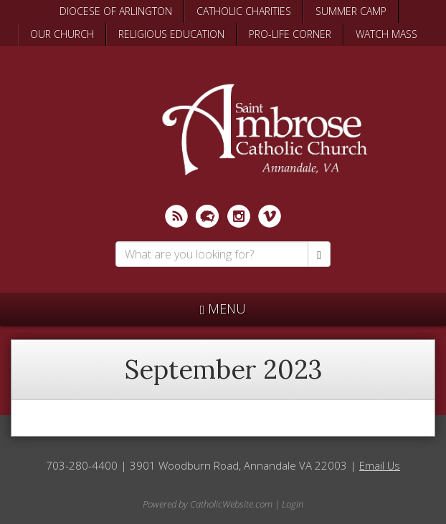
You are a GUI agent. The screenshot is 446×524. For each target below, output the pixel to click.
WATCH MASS (386, 34)
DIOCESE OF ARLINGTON (116, 11)
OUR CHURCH (62, 34)
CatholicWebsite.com (231, 504)
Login (292, 504)
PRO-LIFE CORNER (290, 34)
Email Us (379, 465)
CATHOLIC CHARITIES (243, 11)
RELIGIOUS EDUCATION (171, 34)
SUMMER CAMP (350, 11)
